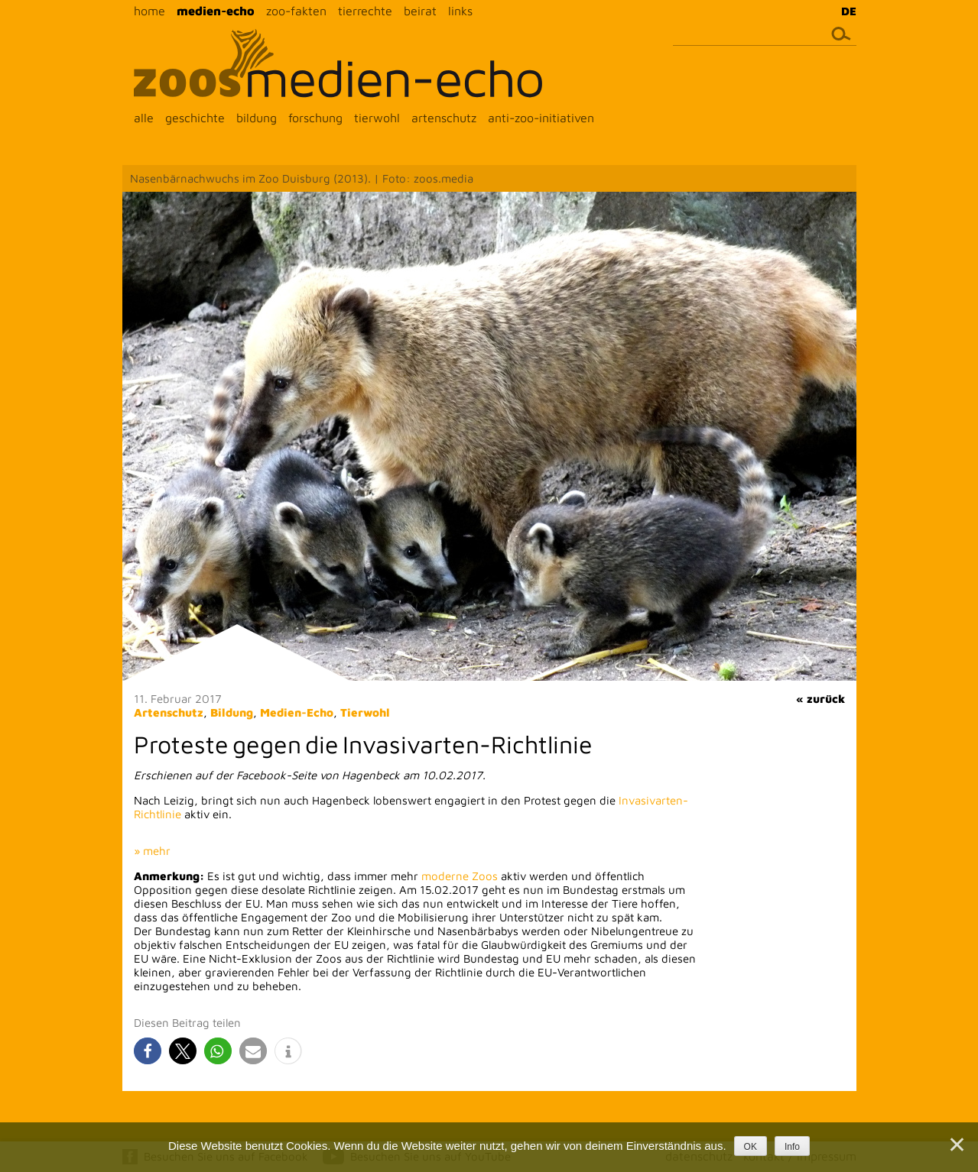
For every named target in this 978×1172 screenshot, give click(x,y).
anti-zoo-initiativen (541, 118)
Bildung (231, 712)
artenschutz (443, 118)
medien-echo (216, 11)
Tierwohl (365, 712)
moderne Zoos (459, 875)
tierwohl (377, 118)
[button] (147, 1051)
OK (750, 1146)
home (149, 11)
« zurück (820, 698)
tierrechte (365, 11)
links (460, 11)
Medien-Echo (296, 712)
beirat (420, 11)
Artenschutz (168, 712)
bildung (256, 118)
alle (144, 118)
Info (792, 1146)
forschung (315, 118)
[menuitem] (844, 10)
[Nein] (955, 1144)
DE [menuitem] (848, 11)
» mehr (152, 850)
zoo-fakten (296, 11)
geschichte (195, 118)
